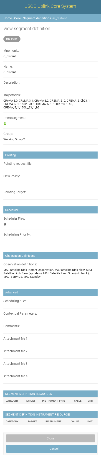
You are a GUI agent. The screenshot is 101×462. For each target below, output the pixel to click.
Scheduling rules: (15, 301)
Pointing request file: (17, 163)
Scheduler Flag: (14, 218)
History (12, 38)
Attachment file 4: (15, 376)
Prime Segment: (14, 118)
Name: (8, 66)
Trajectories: (11, 95)
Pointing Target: (14, 192)
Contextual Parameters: (20, 313)
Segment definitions (37, 18)
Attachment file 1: (15, 338)
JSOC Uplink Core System (50, 6)
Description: (11, 82)
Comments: (11, 326)
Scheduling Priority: (16, 234)
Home (7, 18)
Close (50, 438)
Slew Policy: (11, 176)
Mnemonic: (11, 50)
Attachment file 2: (15, 351)
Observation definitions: (20, 264)
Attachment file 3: (15, 363)
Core (17, 18)
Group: (8, 134)
